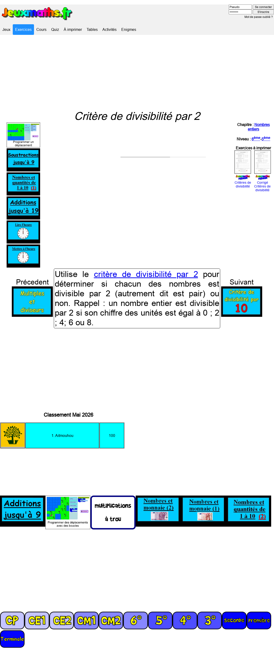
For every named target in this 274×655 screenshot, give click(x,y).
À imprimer (73, 29)
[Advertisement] (137, 72)
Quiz (55, 29)
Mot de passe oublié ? (258, 17)
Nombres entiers (259, 126)
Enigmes (128, 29)
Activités (109, 29)
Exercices (23, 29)
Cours (41, 29)
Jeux (6, 29)
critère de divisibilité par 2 (146, 274)
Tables (92, 29)
